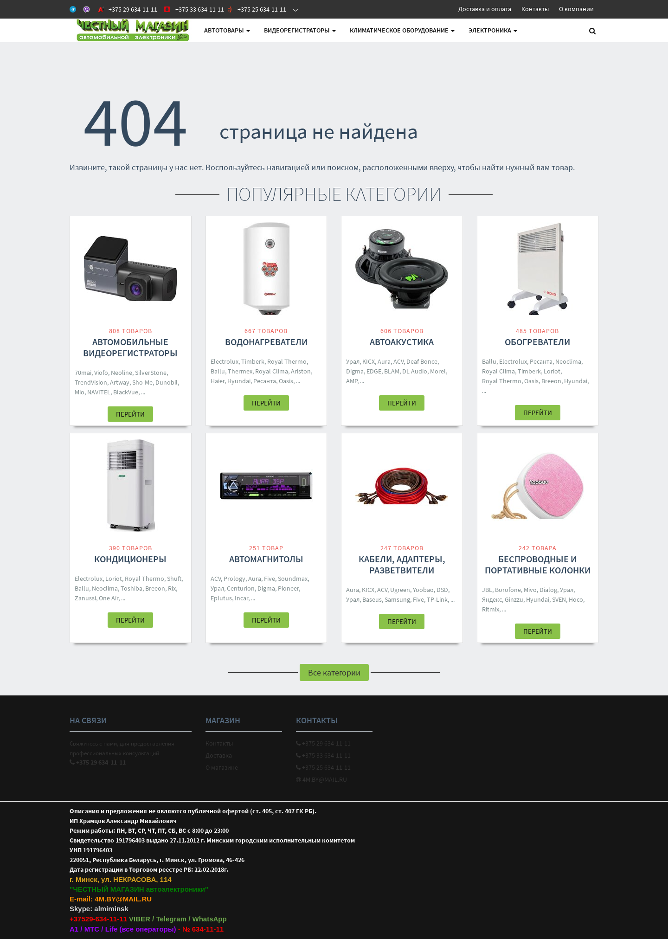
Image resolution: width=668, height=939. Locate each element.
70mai (83, 372)
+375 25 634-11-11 (323, 767)
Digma (355, 371)
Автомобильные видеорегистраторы (130, 347)
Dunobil (166, 382)
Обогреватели (537, 341)
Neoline (121, 372)
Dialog (548, 589)
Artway (119, 382)
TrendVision (91, 382)
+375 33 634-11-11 (323, 755)
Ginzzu (514, 599)
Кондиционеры (130, 559)
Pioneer (288, 588)
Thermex (240, 371)
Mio (79, 392)
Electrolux (224, 361)
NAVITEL (98, 392)
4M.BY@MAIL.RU (321, 779)
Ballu (218, 371)
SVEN (559, 599)
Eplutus (221, 598)
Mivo (530, 589)
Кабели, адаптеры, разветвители (402, 564)
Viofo (101, 372)
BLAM (391, 371)
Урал (353, 361)
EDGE (373, 371)
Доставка (219, 755)
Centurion (241, 588)
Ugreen (400, 589)
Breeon (551, 381)
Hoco (576, 599)
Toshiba (131, 588)
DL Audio (414, 371)
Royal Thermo (287, 361)
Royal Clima (271, 371)
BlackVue (125, 392)
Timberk (252, 361)
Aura (384, 361)
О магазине (222, 767)
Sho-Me (142, 382)
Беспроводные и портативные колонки (538, 564)
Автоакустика (402, 341)
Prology (234, 578)
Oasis (286, 381)
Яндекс (492, 599)
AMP (351, 381)
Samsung (397, 599)
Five (269, 578)
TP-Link (437, 599)
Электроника (493, 30)
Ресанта (264, 381)
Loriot (552, 371)
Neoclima (568, 361)
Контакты (535, 9)
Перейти (130, 414)
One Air (108, 598)
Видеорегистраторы (300, 30)
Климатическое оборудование (402, 30)
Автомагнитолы (266, 559)
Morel (438, 371)
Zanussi (85, 598)
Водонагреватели (266, 341)
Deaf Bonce (421, 361)
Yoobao (423, 589)
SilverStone (151, 372)
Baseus (372, 599)
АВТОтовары (227, 30)
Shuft (174, 578)
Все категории (334, 672)
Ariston (301, 371)
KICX (368, 361)
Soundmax (293, 578)
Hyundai (238, 381)
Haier (218, 381)
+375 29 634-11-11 (323, 743)
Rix (172, 588)
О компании (576, 9)
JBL (487, 589)
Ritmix (490, 609)
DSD (442, 589)
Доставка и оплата (484, 9)
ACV (398, 361)
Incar (241, 598)
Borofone (508, 589)
